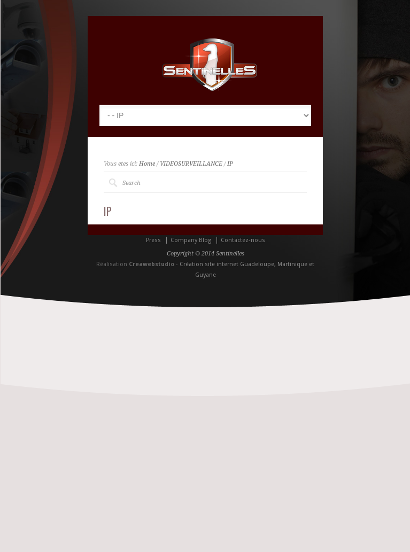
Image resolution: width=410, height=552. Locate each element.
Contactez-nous (243, 240)
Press (153, 240)
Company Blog (191, 240)
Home (147, 163)
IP (230, 163)
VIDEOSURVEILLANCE (191, 163)
